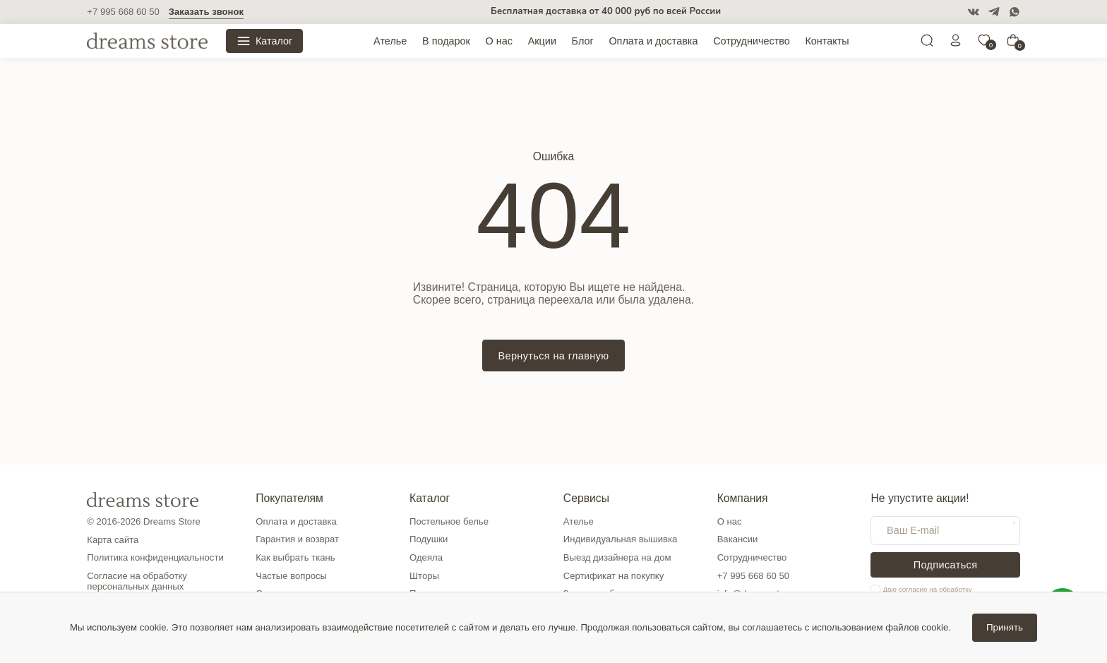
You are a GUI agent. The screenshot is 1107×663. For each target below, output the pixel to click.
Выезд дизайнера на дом (617, 557)
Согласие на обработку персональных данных (137, 581)
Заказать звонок (206, 11)
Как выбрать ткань (295, 557)
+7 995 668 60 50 (123, 11)
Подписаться (946, 565)
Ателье (390, 41)
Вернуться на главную (553, 356)
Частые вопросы (291, 576)
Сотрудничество (751, 41)
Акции (542, 41)
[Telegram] (994, 12)
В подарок (446, 41)
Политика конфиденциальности (155, 557)
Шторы (424, 576)
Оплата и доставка (653, 41)
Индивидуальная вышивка (620, 539)
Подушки (428, 539)
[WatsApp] (1014, 12)
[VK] (973, 12)
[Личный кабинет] (956, 43)
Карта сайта (112, 539)
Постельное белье (449, 521)
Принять (1004, 627)
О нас (499, 41)
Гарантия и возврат (297, 539)
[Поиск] (927, 43)
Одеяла (426, 557)
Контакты (827, 41)
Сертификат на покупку (613, 576)
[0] (984, 43)
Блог (583, 41)
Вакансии (737, 539)
